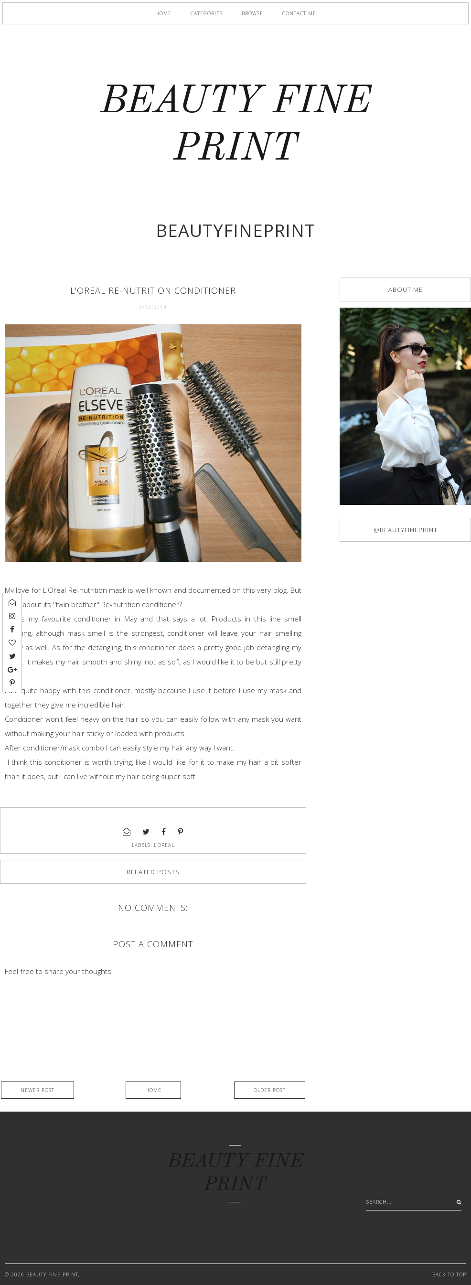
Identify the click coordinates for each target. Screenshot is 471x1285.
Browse (252, 13)
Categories (207, 13)
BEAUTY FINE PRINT (52, 1274)
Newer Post (37, 1090)
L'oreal (164, 845)
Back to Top (449, 1274)
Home (163, 13)
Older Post (270, 1090)
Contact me (299, 13)
